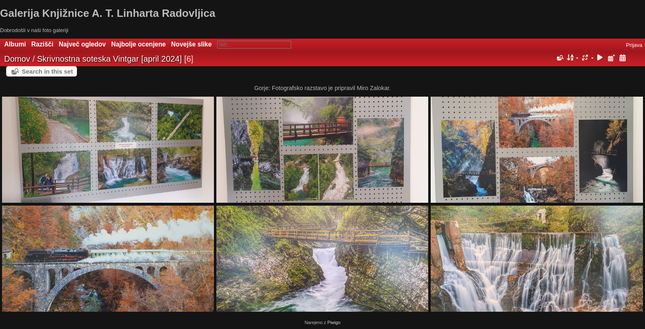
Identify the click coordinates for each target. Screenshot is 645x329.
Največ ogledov (82, 44)
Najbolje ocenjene (138, 44)
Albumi (15, 44)
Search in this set (47, 71)
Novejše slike (191, 44)
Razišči (42, 44)
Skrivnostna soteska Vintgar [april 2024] (109, 58)
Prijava (634, 45)
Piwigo (334, 322)
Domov (17, 58)
